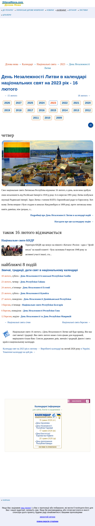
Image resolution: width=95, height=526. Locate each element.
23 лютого (6, 282)
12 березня (6, 316)
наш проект (26, 508)
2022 (65, 102)
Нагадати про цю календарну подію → (74, 221)
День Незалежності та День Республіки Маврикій (46, 316)
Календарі (27, 64)
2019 (7, 110)
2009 (59, 117)
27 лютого (6, 299)
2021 (76, 102)
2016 (42, 110)
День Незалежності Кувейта (34, 293)
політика (5, 500)
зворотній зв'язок (47, 517)
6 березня (6, 310)
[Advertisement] (47, 40)
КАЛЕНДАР (60, 10)
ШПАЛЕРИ (6, 15)
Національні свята (46, 64)
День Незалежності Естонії (36, 287)
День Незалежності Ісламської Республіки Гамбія (45, 276)
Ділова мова (11, 64)
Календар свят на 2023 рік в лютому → (21, 348)
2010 (47, 117)
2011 (36, 117)
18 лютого (6, 276)
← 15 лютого (11, 95)
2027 (19, 102)
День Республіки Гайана (32, 282)
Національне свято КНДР (17, 240)
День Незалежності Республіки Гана (41, 310)
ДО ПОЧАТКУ (7, 10)
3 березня (6, 305)
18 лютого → (84, 95)
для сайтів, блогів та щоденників (47, 410)
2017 (30, 110)
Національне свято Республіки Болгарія (42, 305)
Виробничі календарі (51, 348)
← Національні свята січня (17, 322)
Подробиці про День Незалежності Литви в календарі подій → (62, 215)
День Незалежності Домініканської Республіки (47, 299)
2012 (88, 110)
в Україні (85, 348)
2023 (62, 64)
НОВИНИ (49, 10)
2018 (19, 110)
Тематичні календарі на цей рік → (19, 352)
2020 (88, 102)
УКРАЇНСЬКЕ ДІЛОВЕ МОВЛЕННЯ (29, 10)
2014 (65, 110)
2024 (42, 102)
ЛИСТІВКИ (83, 10)
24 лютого (6, 287)
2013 (76, 110)
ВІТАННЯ (72, 10)
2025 (30, 102)
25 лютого (6, 293)
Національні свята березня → (76, 322)
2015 (53, 110)
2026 (7, 102)
